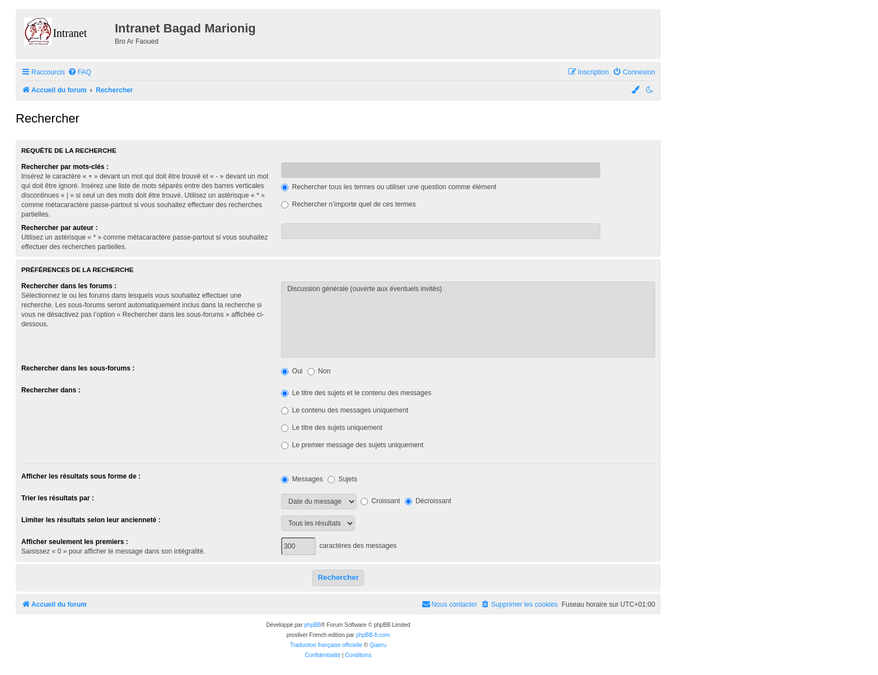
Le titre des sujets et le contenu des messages (356, 393)
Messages (302, 479)
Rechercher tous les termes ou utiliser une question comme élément (388, 187)
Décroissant (428, 501)
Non (319, 371)
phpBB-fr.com (373, 635)
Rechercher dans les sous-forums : (77, 368)
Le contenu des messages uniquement (344, 410)
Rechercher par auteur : (59, 228)
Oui (291, 371)
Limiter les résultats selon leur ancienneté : (91, 520)
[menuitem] (79, 72)
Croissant (380, 501)
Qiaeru (378, 645)
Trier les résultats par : (57, 498)
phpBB (312, 625)
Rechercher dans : (51, 390)
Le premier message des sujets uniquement (352, 445)
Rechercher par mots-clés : (65, 167)
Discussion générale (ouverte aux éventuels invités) (468, 289)
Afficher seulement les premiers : (74, 542)
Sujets (342, 479)
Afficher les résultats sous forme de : (81, 476)
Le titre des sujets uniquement (331, 428)
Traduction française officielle (326, 645)
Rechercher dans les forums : (68, 286)
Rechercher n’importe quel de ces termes (348, 204)
